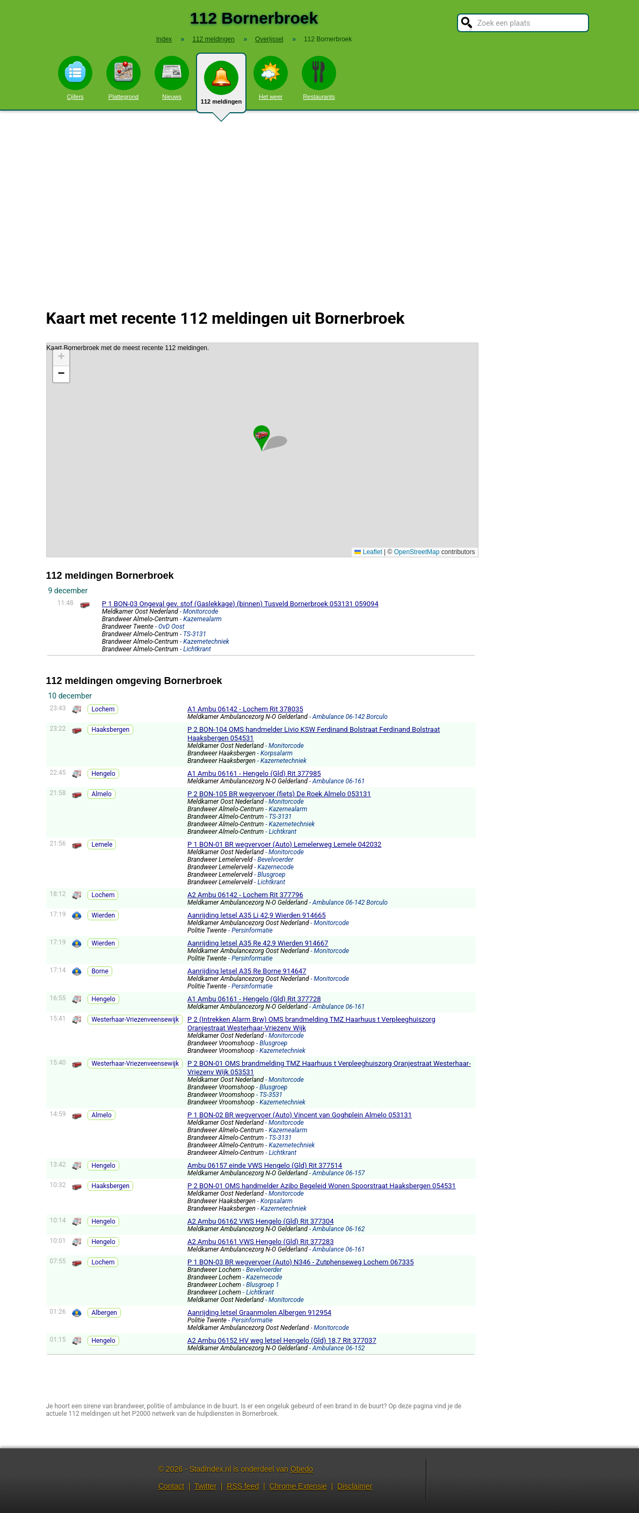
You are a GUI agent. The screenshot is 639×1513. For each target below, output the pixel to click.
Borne (99, 971)
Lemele (101, 844)
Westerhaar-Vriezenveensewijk (135, 1019)
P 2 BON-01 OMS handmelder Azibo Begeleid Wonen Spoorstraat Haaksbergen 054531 (321, 1186)
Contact (171, 1486)
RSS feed (243, 1486)
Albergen (104, 1312)
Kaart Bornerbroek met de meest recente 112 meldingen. (261, 450)
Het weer (270, 78)
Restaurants (319, 78)
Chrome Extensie (297, 1486)
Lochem (102, 709)
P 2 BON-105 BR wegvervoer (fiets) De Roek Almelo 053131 (279, 794)
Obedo (302, 1469)
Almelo (101, 794)
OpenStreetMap (417, 552)
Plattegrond (123, 78)
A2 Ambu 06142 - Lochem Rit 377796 (245, 895)
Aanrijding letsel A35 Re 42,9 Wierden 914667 (257, 943)
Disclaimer (354, 1486)
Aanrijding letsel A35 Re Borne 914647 (246, 971)
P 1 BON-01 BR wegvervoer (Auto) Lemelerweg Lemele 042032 (284, 844)
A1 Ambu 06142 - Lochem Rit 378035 (245, 709)
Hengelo (103, 773)
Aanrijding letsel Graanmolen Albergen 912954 (259, 1312)
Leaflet (368, 552)
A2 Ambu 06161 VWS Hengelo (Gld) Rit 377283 (260, 1242)
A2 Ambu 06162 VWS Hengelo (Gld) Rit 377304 (260, 1221)
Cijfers (75, 78)
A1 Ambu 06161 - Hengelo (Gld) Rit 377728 (254, 999)
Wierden (103, 915)
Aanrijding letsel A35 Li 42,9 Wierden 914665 (256, 915)
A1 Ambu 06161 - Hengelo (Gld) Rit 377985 (254, 773)
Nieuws (172, 78)
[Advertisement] (319, 203)
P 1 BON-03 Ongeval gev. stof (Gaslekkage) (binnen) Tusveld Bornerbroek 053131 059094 (240, 604)
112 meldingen (221, 87)
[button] (261, 433)
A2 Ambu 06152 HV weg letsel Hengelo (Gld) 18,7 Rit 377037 (281, 1340)
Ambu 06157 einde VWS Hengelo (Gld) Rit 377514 (264, 1165)
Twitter (205, 1486)
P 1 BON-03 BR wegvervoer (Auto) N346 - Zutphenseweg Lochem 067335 (300, 1262)
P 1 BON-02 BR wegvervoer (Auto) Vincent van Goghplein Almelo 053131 (299, 1115)
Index (164, 39)
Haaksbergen (110, 729)
